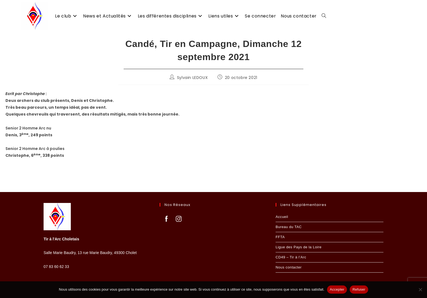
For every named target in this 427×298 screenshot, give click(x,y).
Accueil (282, 217)
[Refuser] (420, 289)
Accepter (337, 289)
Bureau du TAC (289, 227)
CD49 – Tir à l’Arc (291, 257)
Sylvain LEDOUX (192, 77)
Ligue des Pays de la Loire (299, 247)
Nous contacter (289, 267)
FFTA (280, 237)
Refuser (358, 289)
